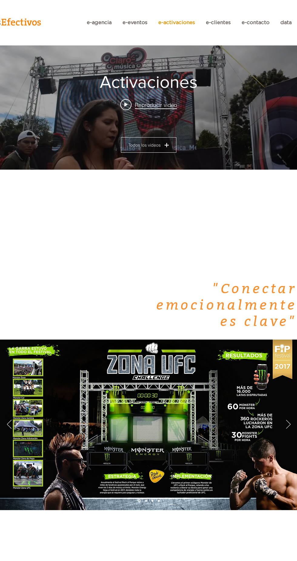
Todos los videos (148, 145)
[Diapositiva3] (152, 501)
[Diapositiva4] (159, 501)
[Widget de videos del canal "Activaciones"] (148, 107)
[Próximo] (288, 425)
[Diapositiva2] (146, 501)
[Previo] (9, 425)
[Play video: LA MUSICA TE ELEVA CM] (148, 105)
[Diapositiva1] (139, 501)
